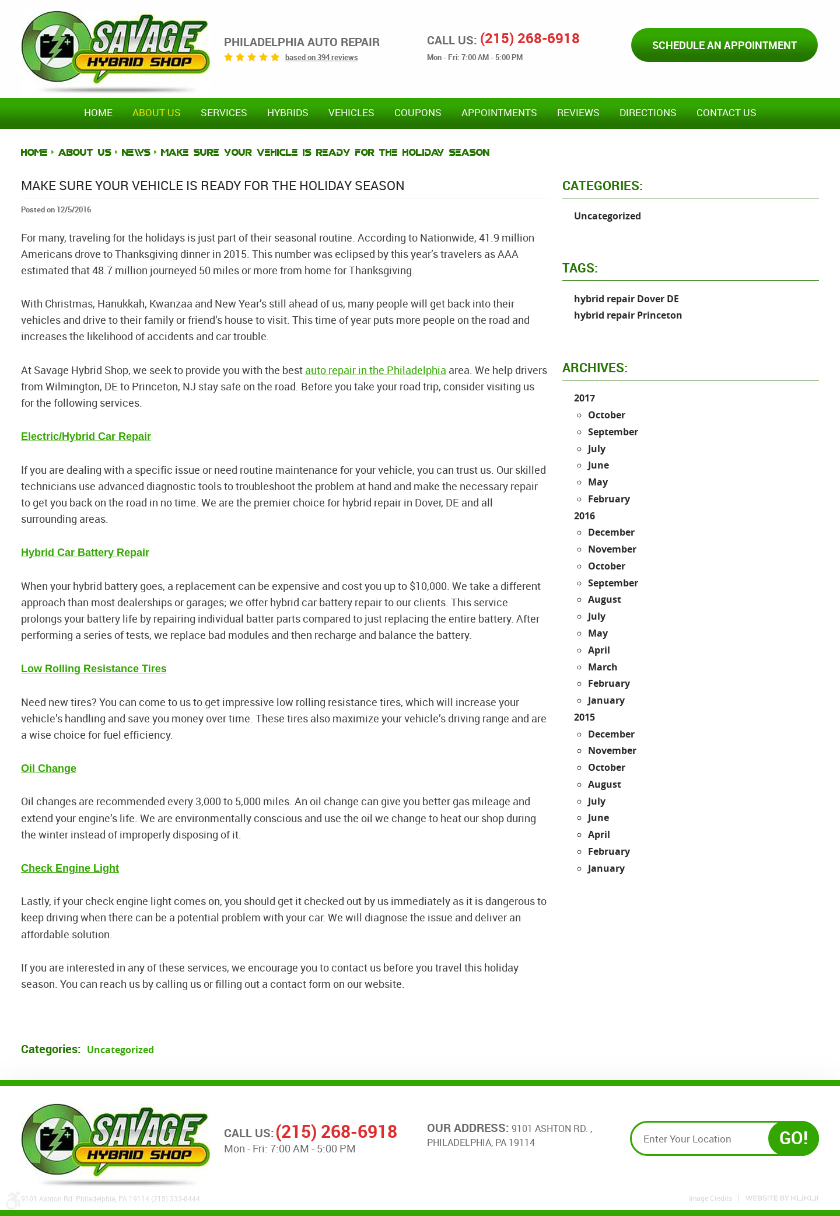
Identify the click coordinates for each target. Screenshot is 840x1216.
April (599, 650)
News (136, 152)
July (597, 448)
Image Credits (710, 1197)
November (612, 549)
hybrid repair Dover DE (626, 298)
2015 (584, 717)
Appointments (499, 112)
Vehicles (351, 112)
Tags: (580, 267)
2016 (584, 515)
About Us (156, 112)
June (598, 465)
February (609, 498)
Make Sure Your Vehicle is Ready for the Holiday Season (325, 152)
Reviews (578, 112)
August (604, 599)
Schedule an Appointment (724, 45)
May (598, 482)
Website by (781, 1198)
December (611, 532)
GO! (793, 1137)
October (606, 414)
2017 (584, 398)
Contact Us (726, 112)
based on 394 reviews (321, 57)
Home (98, 112)
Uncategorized (120, 1049)
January (606, 700)
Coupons (418, 112)
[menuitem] (98, 113)
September (613, 431)
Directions (648, 112)
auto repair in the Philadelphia (375, 370)
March (603, 667)
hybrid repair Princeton (628, 315)
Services (224, 112)
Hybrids (288, 112)
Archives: (595, 367)
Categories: (602, 185)
